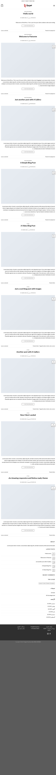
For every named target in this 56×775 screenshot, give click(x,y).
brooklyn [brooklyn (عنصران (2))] (52, 583)
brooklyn (44, 346)
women (53, 346)
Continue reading (28, 25)
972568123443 (35, 628)
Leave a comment (4, 30)
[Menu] (54, 5)
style (51, 346)
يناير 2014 (52, 611)
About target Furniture (28, 1)
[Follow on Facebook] (50, 634)
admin (23, 17)
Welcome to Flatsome (28, 36)
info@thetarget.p (35, 626)
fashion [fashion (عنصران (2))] (48, 583)
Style (28, 223)
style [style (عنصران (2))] (44, 583)
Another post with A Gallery (28, 352)
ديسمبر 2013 (52, 614)
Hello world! (28, 14)
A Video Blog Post (28, 226)
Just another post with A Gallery (28, 100)
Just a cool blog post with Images (28, 289)
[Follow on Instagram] (48, 634)
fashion (47, 346)
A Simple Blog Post (28, 163)
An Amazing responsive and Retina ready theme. (28, 478)
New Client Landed (28, 415)
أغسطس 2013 (51, 617)
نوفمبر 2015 (52, 606)
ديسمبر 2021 (52, 603)
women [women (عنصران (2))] (40, 583)
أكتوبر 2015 (52, 609)
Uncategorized (28, 11)
